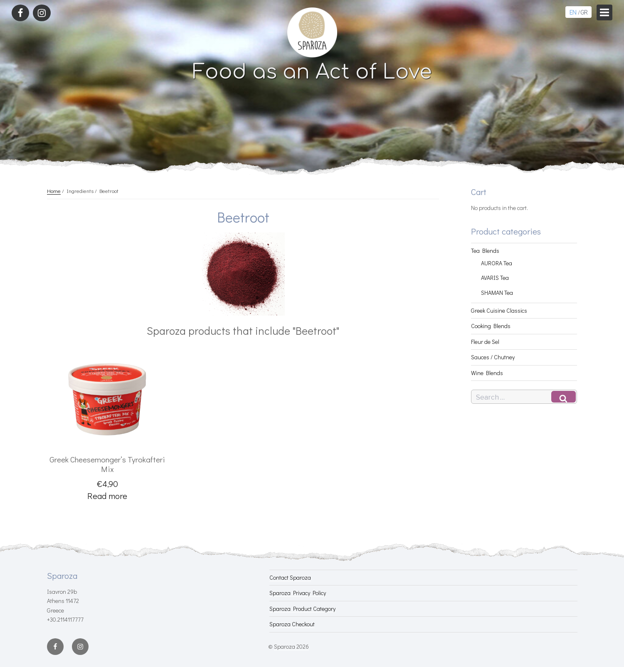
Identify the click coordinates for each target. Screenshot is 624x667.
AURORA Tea (496, 263)
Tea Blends (485, 250)
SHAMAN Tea (497, 292)
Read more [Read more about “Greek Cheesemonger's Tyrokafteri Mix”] (107, 495)
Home (54, 190)
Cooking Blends (491, 326)
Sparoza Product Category (302, 609)
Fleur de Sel (485, 342)
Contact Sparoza (290, 577)
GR (583, 11)
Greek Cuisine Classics (499, 310)
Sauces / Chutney (493, 357)
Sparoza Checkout (292, 624)
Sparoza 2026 (291, 646)
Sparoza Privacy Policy (297, 593)
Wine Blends (487, 373)
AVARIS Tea (495, 278)
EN (573, 11)
